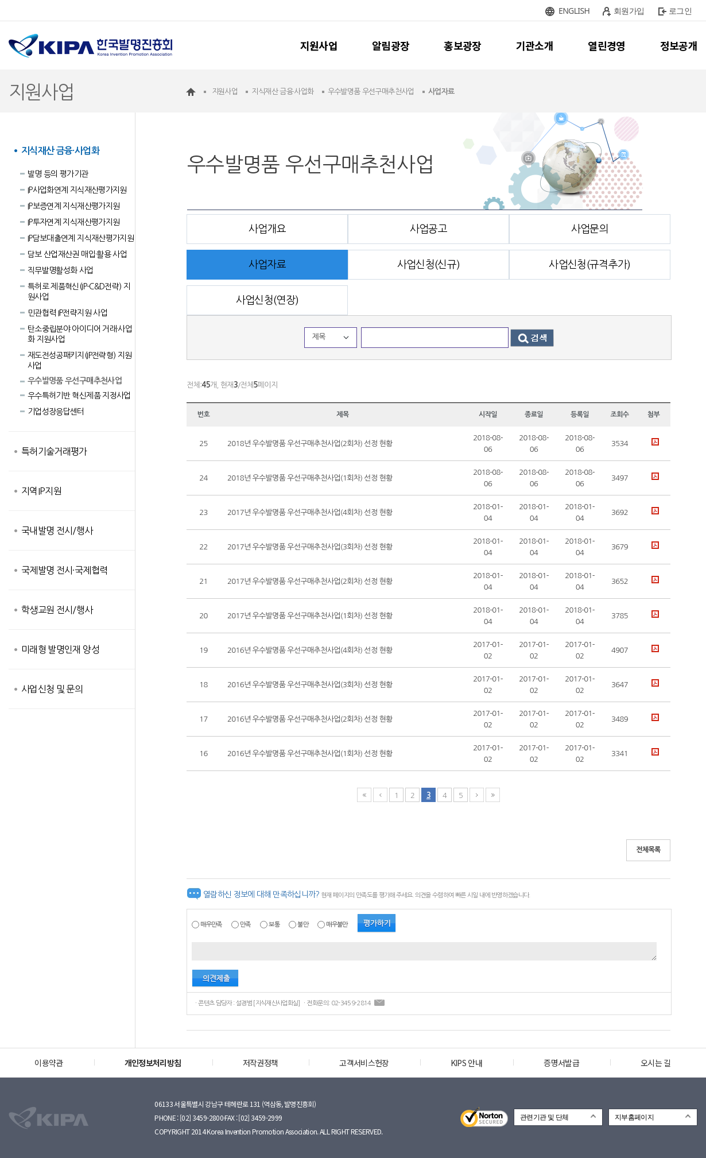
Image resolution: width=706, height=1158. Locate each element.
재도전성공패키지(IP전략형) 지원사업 (79, 360)
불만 (302, 924)
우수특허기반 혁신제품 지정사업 (79, 396)
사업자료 (267, 265)
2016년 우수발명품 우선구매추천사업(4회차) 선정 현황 (310, 650)
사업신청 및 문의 (52, 689)
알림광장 (390, 45)
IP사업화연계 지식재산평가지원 (77, 190)
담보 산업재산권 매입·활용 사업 (77, 254)
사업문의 (589, 229)
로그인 (680, 10)
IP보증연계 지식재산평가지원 (73, 206)
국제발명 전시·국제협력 (64, 570)
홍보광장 (462, 45)
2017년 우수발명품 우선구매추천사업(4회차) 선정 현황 (310, 512)
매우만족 (211, 924)
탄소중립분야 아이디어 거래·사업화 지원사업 (80, 334)
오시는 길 (656, 1063)
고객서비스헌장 (364, 1063)
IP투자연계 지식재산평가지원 (73, 222)
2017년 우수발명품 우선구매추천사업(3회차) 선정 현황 (310, 547)
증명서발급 (561, 1062)
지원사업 (319, 45)
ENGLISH (573, 10)
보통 (274, 924)
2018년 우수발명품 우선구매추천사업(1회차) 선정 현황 (310, 478)
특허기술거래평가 (54, 451)
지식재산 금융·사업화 (60, 150)
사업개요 (267, 229)
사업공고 (428, 229)
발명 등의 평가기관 (58, 174)
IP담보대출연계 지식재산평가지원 (81, 238)
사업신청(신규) (428, 265)
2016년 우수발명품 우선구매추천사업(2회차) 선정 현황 (310, 719)
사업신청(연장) (267, 300)
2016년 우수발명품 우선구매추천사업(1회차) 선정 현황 (310, 753)
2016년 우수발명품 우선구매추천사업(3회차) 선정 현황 (310, 684)
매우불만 (336, 924)
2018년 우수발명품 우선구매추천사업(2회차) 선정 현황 (310, 443)
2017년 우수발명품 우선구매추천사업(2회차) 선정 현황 (310, 581)
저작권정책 (260, 1063)
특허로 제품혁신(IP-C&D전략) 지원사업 (79, 291)
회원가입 (629, 10)
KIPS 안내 (466, 1062)
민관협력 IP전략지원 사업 (67, 313)
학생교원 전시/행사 (57, 609)
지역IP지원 (41, 490)
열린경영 (606, 45)
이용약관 (48, 1063)
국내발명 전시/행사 (57, 530)
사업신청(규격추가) (590, 265)
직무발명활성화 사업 (61, 270)
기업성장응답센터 (56, 412)
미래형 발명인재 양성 (60, 649)
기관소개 (534, 45)
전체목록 (648, 849)
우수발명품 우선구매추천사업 (75, 381)
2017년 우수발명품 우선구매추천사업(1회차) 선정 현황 (310, 615)
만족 (245, 924)
